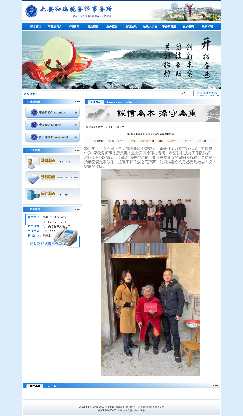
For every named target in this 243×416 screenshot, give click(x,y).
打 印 (202, 141)
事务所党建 (169, 26)
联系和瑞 (207, 26)
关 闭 (187, 141)
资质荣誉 (92, 26)
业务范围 (112, 26)
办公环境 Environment (53, 137)
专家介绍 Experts (50, 124)
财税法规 (131, 26)
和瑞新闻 (73, 26)
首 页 (108, 127)
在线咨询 (188, 26)
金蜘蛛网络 (139, 410)
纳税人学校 (150, 26)
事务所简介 (55, 26)
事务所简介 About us (52, 112)
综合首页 (35, 26)
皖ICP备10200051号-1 (110, 410)
